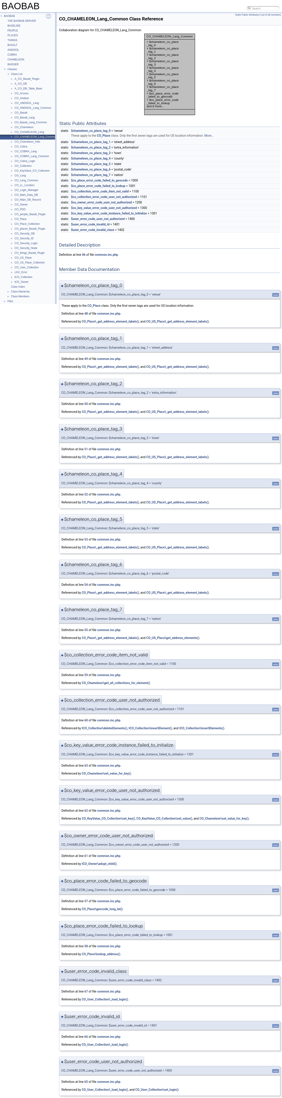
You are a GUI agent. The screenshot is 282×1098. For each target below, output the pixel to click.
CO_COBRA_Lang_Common (32, 156)
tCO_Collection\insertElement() (150, 728)
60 (86, 720)
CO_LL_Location (24, 185)
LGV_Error (21, 272)
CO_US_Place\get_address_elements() (172, 638)
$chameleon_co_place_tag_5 (91, 164)
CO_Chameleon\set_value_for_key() (106, 773)
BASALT (12, 45)
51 (86, 449)
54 (86, 584)
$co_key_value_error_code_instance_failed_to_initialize (109, 213)
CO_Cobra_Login (25, 161)
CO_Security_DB (25, 233)
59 (86, 675)
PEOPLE (12, 30)
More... (209, 135)
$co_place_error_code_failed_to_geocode (99, 180)
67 (86, 991)
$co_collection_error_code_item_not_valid (100, 191)
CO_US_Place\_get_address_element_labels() (177, 321)
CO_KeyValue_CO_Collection (32, 170)
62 (86, 810)
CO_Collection (23, 165)
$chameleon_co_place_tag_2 (91, 147)
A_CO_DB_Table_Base (28, 88)
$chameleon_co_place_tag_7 (91, 175)
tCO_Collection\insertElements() (201, 728)
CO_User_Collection (27, 267)
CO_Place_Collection (27, 223)
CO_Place (21, 219)
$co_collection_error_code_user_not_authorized (104, 197)
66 (86, 1036)
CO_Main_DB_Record (28, 199)
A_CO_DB (21, 83)
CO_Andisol (22, 98)
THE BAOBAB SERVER (21, 20)
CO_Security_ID (24, 238)
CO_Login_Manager (26, 190)
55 (86, 630)
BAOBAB (9, 16)
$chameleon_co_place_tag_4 (91, 158)
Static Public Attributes (247, 14)
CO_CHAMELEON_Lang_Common (35, 136)
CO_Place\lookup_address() (101, 954)
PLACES (12, 35)
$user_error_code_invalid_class (92, 230)
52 (86, 494)
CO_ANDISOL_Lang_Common (33, 107)
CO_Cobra (21, 146)
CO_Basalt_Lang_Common (31, 122)
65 (86, 1081)
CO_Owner (21, 204)
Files (10, 301)
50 (86, 404)
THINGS (12, 40)
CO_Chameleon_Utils (27, 141)
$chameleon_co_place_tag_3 (91, 153)
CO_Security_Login (26, 243)
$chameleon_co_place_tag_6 (91, 169)
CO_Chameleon (24, 127)
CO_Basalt (21, 112)
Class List (16, 74)
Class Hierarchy (20, 291)
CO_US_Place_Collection (30, 262)
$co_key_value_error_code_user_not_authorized (104, 208)
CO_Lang (20, 175)
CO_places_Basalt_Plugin (30, 228)
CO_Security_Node (26, 248)
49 (86, 359)
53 (86, 539)
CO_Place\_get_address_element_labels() (110, 321)
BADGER (13, 64)
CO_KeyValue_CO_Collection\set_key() (108, 818)
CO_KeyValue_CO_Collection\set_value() (164, 818)
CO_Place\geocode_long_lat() (102, 909)
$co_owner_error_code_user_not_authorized (101, 202)
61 (86, 856)
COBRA (12, 54)
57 (86, 901)
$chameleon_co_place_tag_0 (91, 130)
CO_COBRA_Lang (26, 151)
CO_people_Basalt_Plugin (30, 214)
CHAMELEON (15, 59)
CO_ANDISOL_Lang (27, 103)
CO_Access (21, 93)
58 (86, 946)
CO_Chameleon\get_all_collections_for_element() (116, 683)
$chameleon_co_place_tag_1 (91, 142)
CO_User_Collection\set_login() (156, 1089)
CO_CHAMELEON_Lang (29, 132)
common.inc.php (106, 254)
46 (83, 254)
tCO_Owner (21, 281)
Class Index (18, 286)
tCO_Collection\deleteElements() (104, 728)
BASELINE (13, 25)
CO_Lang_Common (26, 180)
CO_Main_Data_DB (26, 194)
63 (86, 765)
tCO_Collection (23, 277)
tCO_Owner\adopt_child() (99, 864)
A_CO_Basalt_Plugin (27, 78)
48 (86, 313)
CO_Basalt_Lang (25, 117)
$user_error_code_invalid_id (90, 224)
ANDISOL (13, 49)
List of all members (271, 14)
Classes (12, 69)
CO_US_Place (23, 257)
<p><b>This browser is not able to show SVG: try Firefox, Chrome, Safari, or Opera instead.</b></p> (169, 74)
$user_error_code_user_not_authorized (97, 219)
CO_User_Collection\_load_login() (105, 999)
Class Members (20, 296)
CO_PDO (20, 209)
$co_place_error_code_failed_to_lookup (98, 186)
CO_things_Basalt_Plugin (30, 252)
